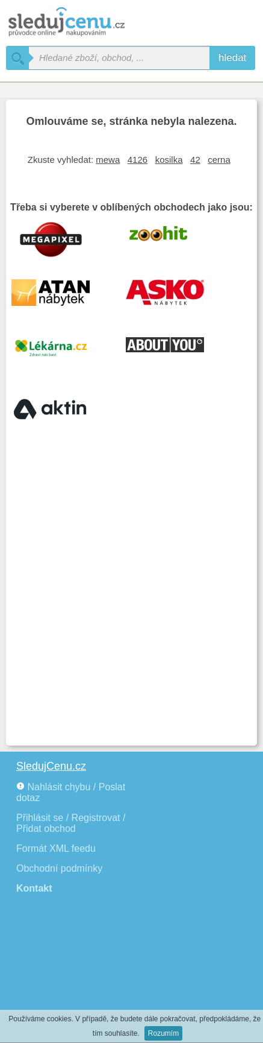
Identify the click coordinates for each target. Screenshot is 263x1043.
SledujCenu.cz (51, 766)
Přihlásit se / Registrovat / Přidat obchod (70, 823)
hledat (232, 57)
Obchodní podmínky (59, 868)
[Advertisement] (131, 602)
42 (195, 159)
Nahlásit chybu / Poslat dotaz (70, 792)
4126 (137, 159)
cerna (219, 159)
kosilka (169, 159)
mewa (108, 159)
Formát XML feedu (56, 848)
